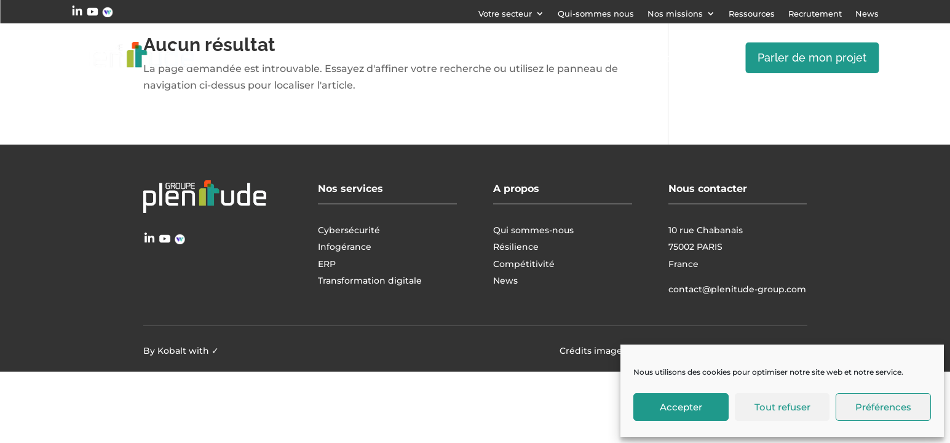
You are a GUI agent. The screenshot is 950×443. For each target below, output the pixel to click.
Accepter (681, 407)
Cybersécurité (405, 58)
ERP (708, 58)
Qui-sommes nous (596, 13)
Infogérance (500, 58)
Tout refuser (782, 407)
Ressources (752, 13)
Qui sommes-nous (533, 230)
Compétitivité (524, 263)
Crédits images (593, 350)
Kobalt (171, 350)
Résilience (516, 246)
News (867, 13)
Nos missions (675, 13)
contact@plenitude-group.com (737, 289)
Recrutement (815, 13)
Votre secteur (505, 13)
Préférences (883, 407)
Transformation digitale (621, 58)
